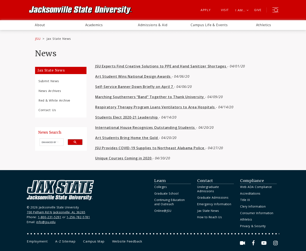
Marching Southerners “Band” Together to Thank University (150, 97)
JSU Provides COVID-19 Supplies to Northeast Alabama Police (150, 148)
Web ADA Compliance (256, 187)
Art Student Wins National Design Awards (133, 76)
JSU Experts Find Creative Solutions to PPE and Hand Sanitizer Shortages (161, 66)
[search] (50, 142)
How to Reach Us (209, 217)
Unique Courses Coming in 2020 (123, 158)
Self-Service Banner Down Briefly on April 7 (134, 86)
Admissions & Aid (152, 25)
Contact (205, 180)
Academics (94, 25)
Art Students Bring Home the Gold (127, 137)
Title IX (245, 200)
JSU (38, 38)
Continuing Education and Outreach (169, 202)
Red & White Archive (54, 100)
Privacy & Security (253, 226)
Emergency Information (214, 204)
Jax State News (59, 38)
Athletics (263, 25)
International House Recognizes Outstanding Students (145, 127)
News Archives (49, 91)
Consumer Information (256, 213)
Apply (206, 10)
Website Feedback (127, 241)
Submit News (48, 81)
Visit (225, 10)
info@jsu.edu (46, 222)
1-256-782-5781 (78, 217)
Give (257, 10)
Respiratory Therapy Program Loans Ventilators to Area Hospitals (155, 107)
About (40, 25)
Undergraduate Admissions (208, 189)
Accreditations (250, 193)
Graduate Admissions (212, 197)
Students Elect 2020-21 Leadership (127, 117)
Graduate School (166, 193)
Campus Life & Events (209, 25)
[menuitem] (40, 25)
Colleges (160, 187)
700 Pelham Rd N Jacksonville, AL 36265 (56, 212)
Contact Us (47, 110)
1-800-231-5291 (49, 217)
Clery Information (253, 206)
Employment (37, 241)
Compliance (252, 180)
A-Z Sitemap (65, 241)
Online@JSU (162, 211)
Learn (160, 180)
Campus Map (93, 241)
